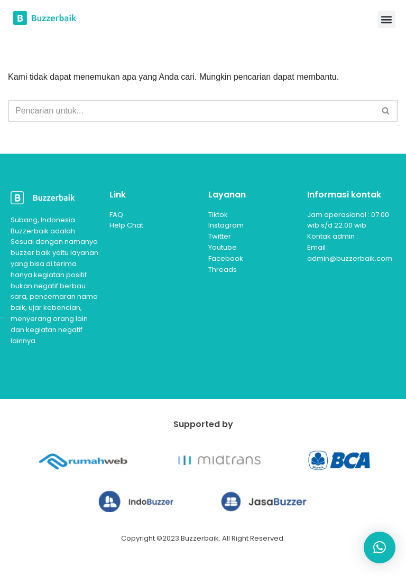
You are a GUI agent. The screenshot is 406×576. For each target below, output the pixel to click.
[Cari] (191, 111)
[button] (386, 19)
